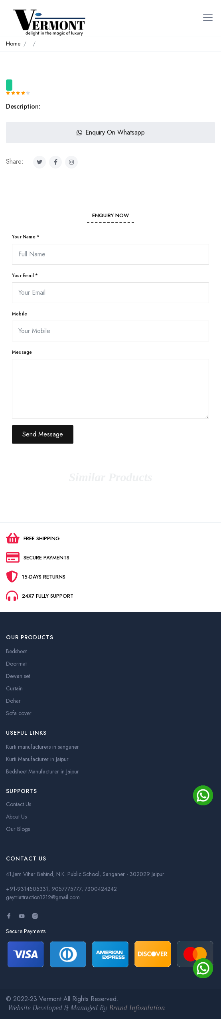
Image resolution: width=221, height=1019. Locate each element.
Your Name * (25, 237)
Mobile (19, 314)
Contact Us (18, 804)
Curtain (14, 688)
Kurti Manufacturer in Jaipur (37, 759)
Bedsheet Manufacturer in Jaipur (42, 771)
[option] (110, 76)
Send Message (42, 434)
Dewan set (18, 676)
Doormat (16, 664)
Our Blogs (18, 829)
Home (13, 44)
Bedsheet (16, 651)
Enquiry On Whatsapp (111, 132)
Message (22, 352)
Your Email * (25, 275)
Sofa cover (19, 713)
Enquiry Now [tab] (110, 215)
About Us (16, 817)
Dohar (13, 701)
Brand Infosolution (137, 1008)
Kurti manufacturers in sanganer (42, 747)
